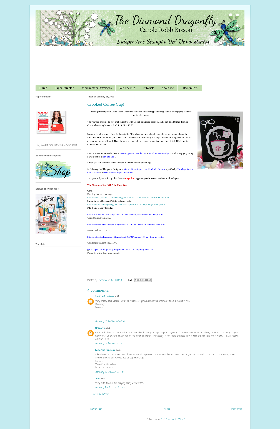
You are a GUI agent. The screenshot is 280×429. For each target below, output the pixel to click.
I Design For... (189, 88)
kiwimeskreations (104, 296)
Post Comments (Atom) (173, 419)
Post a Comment (100, 394)
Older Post (236, 409)
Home (43, 88)
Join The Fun (127, 88)
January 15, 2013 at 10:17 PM (109, 372)
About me (168, 88)
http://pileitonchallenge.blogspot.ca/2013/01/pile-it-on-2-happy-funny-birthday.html (126, 204)
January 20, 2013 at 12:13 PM (110, 387)
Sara (97, 378)
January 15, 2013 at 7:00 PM (109, 343)
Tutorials (148, 88)
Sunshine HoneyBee (105, 350)
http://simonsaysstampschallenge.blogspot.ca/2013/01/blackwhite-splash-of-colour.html (128, 197)
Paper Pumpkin (64, 88)
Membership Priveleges (97, 88)
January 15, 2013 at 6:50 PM (110, 321)
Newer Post (96, 409)
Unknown (100, 328)
